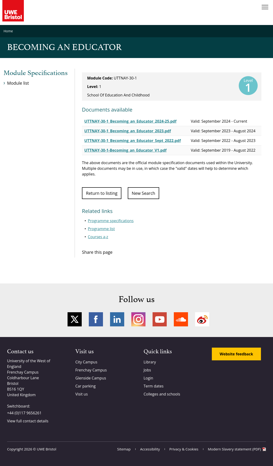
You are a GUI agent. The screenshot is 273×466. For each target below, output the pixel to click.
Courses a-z (98, 236)
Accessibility (150, 449)
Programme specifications (111, 220)
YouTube (160, 319)
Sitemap (124, 449)
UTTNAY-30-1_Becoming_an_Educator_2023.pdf (127, 130)
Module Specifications (36, 73)
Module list (18, 83)
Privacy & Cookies (183, 449)
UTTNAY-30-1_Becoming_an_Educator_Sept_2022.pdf (132, 140)
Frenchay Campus (91, 370)
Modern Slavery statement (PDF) (234, 449)
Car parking (85, 386)
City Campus (86, 362)
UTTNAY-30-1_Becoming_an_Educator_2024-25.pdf (130, 121)
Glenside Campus (90, 378)
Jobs (147, 370)
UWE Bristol (46, 449)
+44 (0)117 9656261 (24, 413)
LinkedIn (117, 319)
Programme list (101, 228)
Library (150, 362)
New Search (143, 193)
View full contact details (27, 421)
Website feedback (236, 354)
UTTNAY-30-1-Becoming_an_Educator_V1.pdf (125, 150)
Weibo (202, 319)
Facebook (96, 319)
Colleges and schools (162, 394)
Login (148, 378)
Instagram (138, 319)
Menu (265, 7)
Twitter (75, 319)
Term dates (153, 386)
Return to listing (101, 193)
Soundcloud (181, 319)
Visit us (81, 394)
